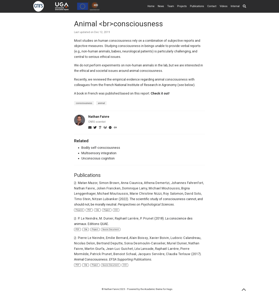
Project (107, 210)
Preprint (79, 210)
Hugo (169, 289)
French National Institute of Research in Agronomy (140, 85)
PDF (89, 210)
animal (101, 103)
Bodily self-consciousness (100, 148)
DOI (116, 210)
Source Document (110, 229)
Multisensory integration (98, 153)
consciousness (84, 103)
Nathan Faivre (98, 116)
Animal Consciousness (91, 259)
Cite (97, 210)
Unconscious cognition (98, 158)
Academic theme (153, 289)
